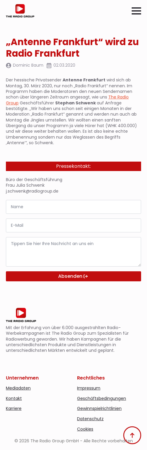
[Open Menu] (136, 11)
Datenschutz (90, 419)
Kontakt (14, 398)
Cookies (85, 429)
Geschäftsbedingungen (101, 398)
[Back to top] (132, 435)
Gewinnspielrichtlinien (99, 408)
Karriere (14, 408)
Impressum (88, 388)
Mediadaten (18, 388)
